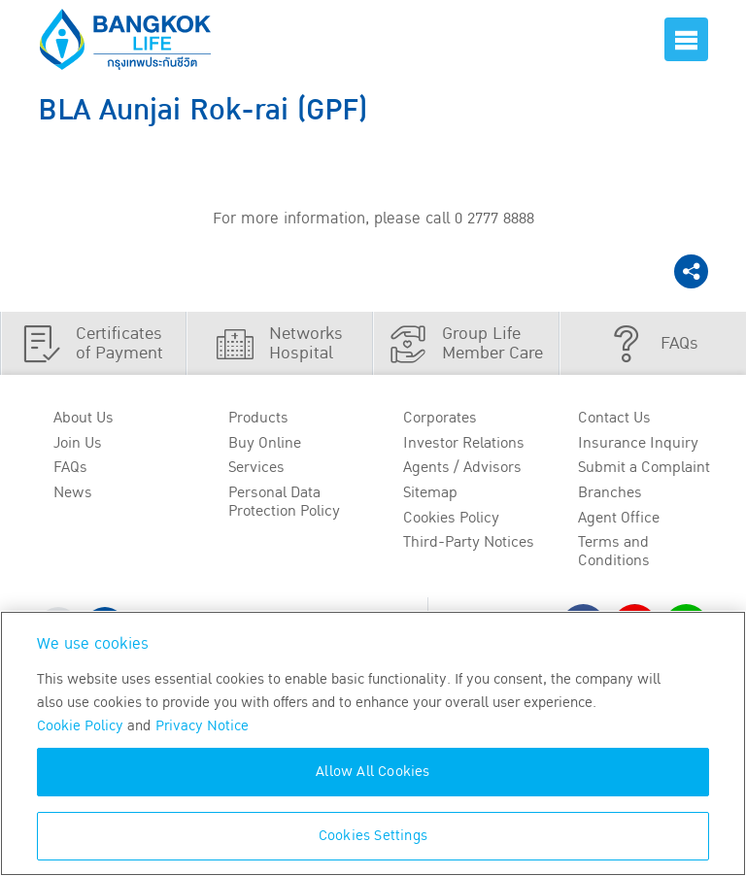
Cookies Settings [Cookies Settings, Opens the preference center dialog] (373, 836)
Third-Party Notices (468, 542)
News (72, 492)
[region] (373, 743)
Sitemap (430, 492)
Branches (610, 492)
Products (258, 417)
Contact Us (614, 417)
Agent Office (619, 517)
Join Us (77, 443)
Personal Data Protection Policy (284, 501)
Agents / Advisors (462, 467)
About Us (83, 417)
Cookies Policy (451, 517)
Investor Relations (464, 443)
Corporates (440, 417)
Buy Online (264, 443)
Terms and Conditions (614, 551)
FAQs (70, 467)
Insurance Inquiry (638, 443)
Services (256, 467)
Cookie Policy (80, 726)
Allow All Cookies (372, 771)
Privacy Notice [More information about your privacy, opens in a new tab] (202, 726)
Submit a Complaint (644, 467)
